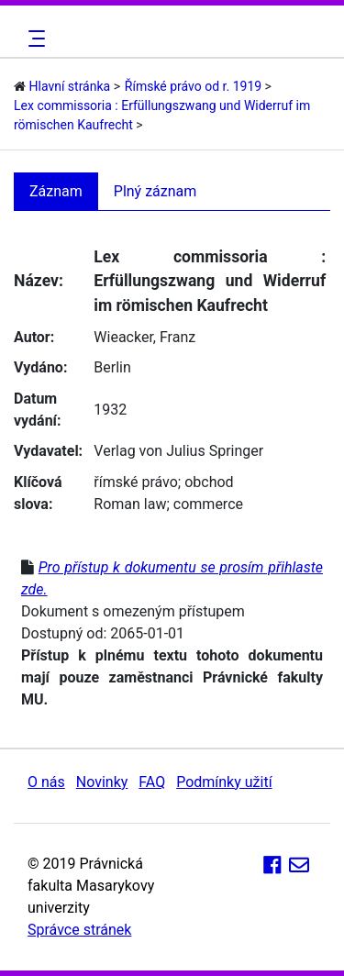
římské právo (136, 482)
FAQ (152, 782)
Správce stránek (79, 929)
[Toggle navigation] (34, 38)
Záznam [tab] (56, 191)
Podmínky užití (224, 782)
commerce (208, 504)
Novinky (102, 782)
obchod (208, 482)
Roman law (130, 504)
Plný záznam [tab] (155, 191)
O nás (46, 782)
